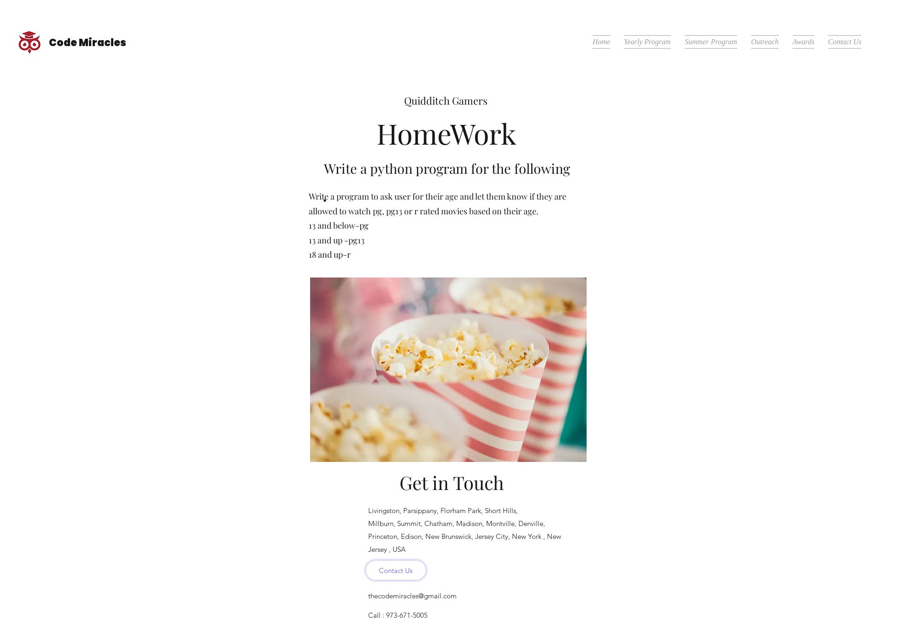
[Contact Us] (396, 570)
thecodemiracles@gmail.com (412, 595)
